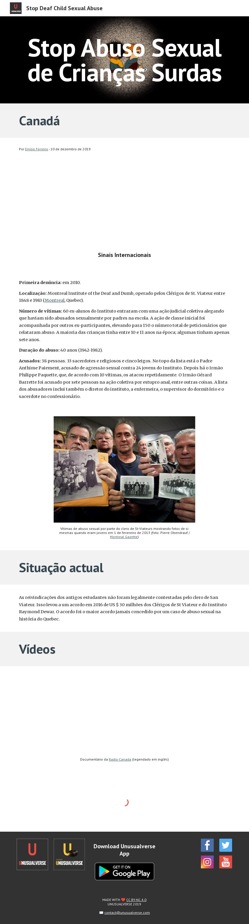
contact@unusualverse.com (127, 912)
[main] (124, 60)
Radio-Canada (120, 759)
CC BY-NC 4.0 (136, 899)
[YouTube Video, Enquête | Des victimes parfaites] (124, 713)
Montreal (54, 300)
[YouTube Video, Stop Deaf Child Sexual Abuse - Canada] (124, 207)
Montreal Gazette (124, 537)
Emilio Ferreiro (36, 149)
